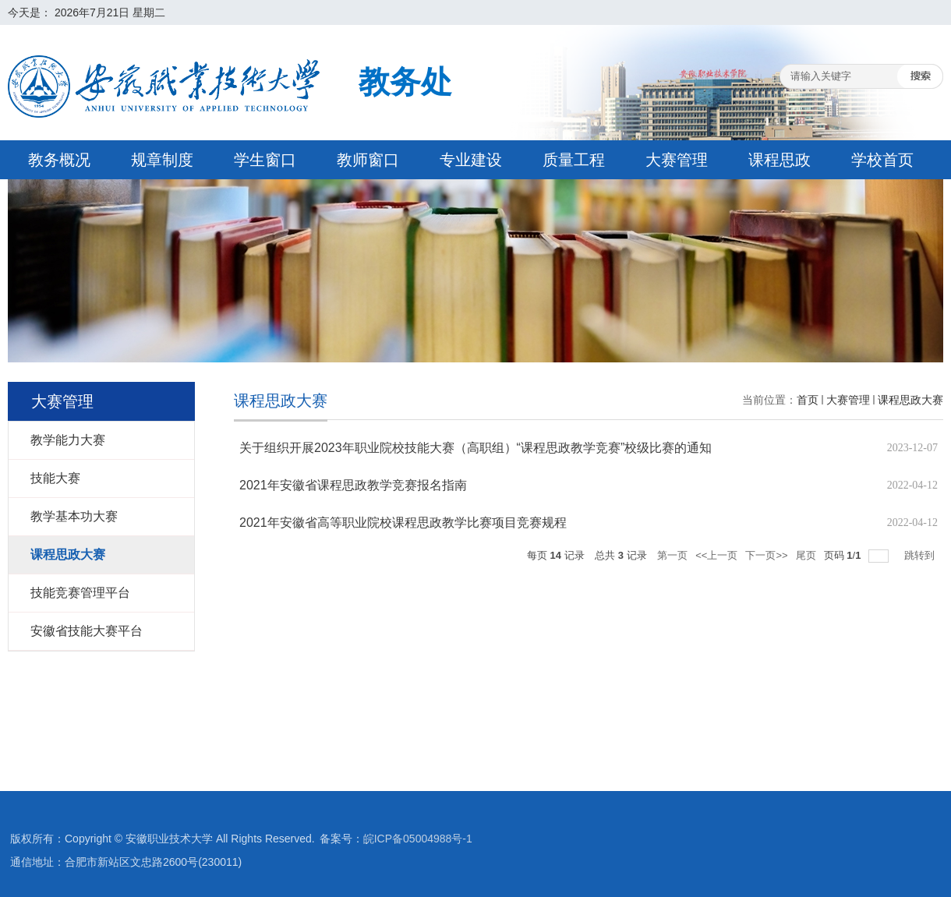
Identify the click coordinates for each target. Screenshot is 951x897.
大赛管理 (676, 159)
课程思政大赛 (910, 400)
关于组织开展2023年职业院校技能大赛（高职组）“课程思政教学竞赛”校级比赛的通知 (475, 447)
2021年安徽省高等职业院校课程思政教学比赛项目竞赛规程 (403, 522)
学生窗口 (265, 159)
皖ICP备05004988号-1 (417, 838)
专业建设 (471, 159)
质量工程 (574, 159)
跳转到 (921, 555)
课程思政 (779, 159)
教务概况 (59, 159)
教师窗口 (368, 159)
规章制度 (162, 159)
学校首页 (882, 159)
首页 (807, 400)
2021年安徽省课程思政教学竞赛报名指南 (353, 485)
